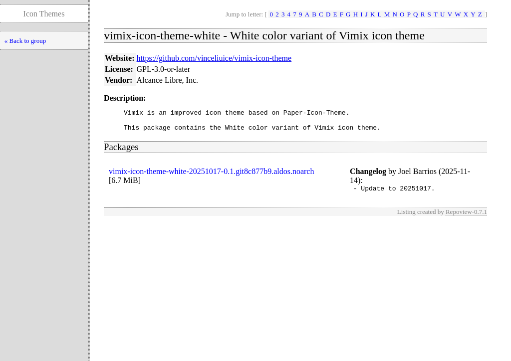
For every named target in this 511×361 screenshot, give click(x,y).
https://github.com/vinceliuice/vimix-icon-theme (214, 58)
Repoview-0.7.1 (466, 217)
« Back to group (25, 40)
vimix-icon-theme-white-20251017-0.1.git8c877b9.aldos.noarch (211, 176)
